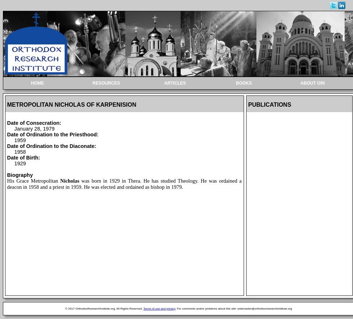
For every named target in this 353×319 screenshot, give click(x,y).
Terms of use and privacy (159, 308)
